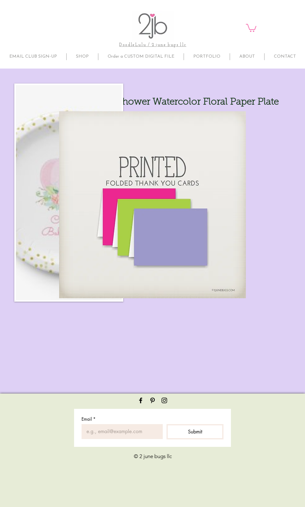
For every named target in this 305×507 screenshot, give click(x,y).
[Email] (120, 431)
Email (89, 419)
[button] (251, 27)
